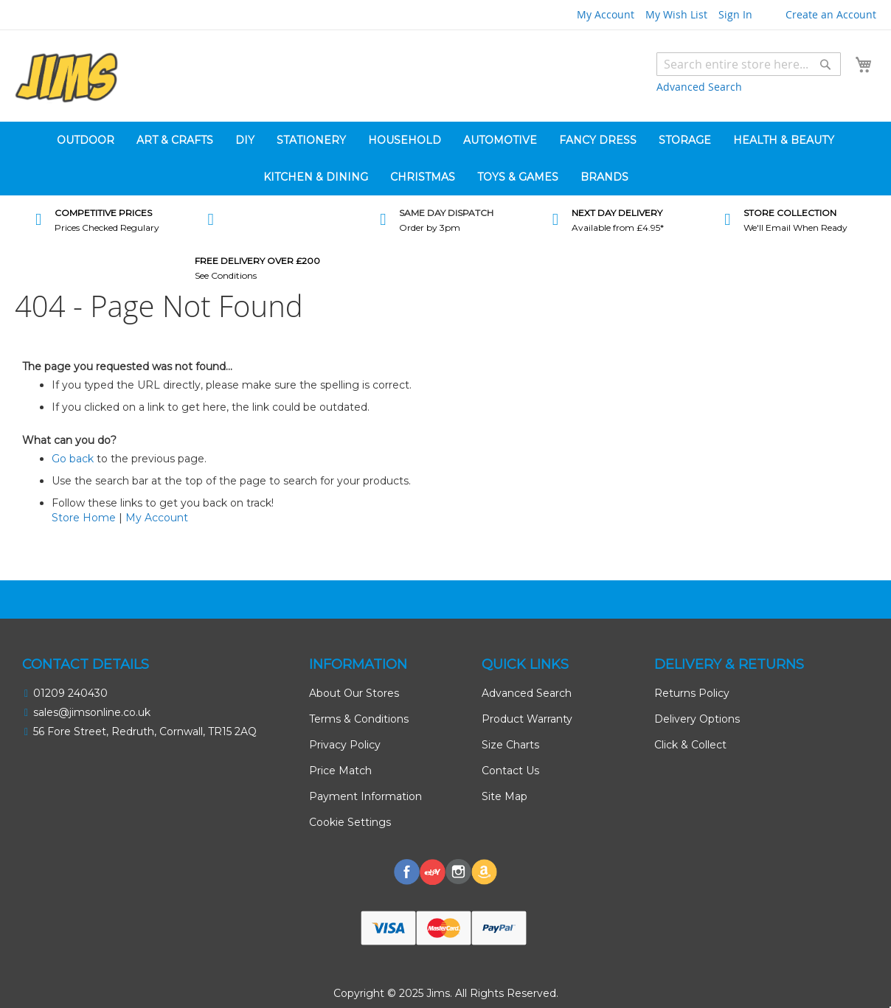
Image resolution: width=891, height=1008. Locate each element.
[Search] (825, 64)
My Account (605, 14)
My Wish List (676, 14)
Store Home (84, 517)
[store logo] (66, 77)
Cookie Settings (350, 822)
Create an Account (831, 14)
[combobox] (748, 64)
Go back (73, 458)
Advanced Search (699, 87)
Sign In (735, 14)
